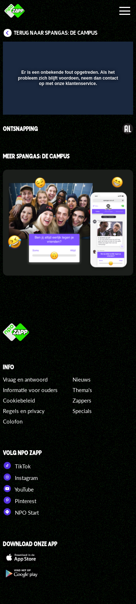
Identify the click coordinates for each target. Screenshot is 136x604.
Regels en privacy (24, 411)
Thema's (82, 390)
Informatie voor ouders (30, 390)
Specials (82, 411)
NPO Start (21, 511)
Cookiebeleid (19, 400)
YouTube (18, 488)
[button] (108, 51)
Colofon (12, 421)
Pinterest (19, 500)
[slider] (67, 105)
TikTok (17, 465)
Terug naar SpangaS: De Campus (56, 33)
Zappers (82, 400)
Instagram (20, 477)
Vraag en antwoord (25, 379)
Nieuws (82, 379)
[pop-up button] (94, 51)
